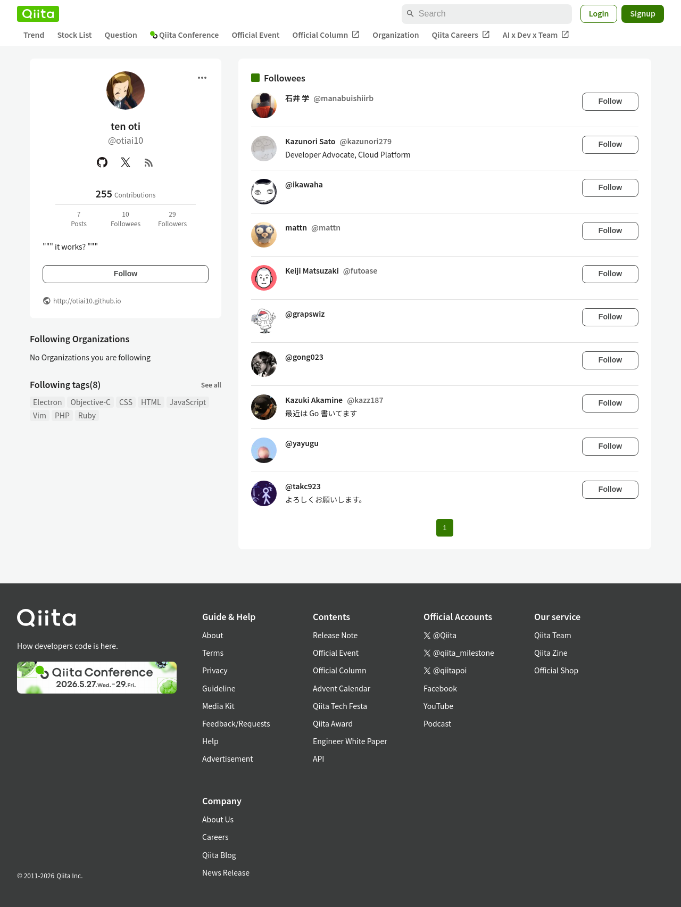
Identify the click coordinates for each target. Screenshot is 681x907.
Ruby (87, 415)
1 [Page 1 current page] (444, 528)
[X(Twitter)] (125, 162)
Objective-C (90, 402)
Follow (125, 273)
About (212, 635)
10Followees (125, 218)
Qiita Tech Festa (340, 705)
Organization (395, 34)
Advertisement (227, 758)
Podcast (437, 723)
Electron (47, 402)
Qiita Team (552, 635)
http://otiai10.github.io (87, 300)
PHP (62, 415)
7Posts (79, 218)
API (318, 758)
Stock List (74, 34)
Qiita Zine (551, 652)
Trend (33, 34)
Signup (642, 13)
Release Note (335, 635)
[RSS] (149, 162)
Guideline (219, 688)
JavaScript (188, 402)
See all (211, 384)
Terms (212, 652)
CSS (125, 402)
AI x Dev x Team (536, 34)
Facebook (440, 688)
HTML (151, 402)
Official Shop (556, 670)
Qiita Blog (219, 855)
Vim (39, 415)
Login (599, 13)
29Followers (172, 218)
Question (121, 34)
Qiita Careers (461, 34)
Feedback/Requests (236, 723)
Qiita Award (333, 723)
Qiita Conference (184, 34)
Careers (215, 836)
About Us (218, 819)
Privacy (214, 670)
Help (210, 741)
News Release (226, 872)
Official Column (326, 34)
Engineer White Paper (350, 741)
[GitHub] (102, 162)
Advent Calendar (341, 688)
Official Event (255, 34)
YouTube (438, 705)
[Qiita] (38, 14)
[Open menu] (202, 77)
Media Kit (218, 705)
